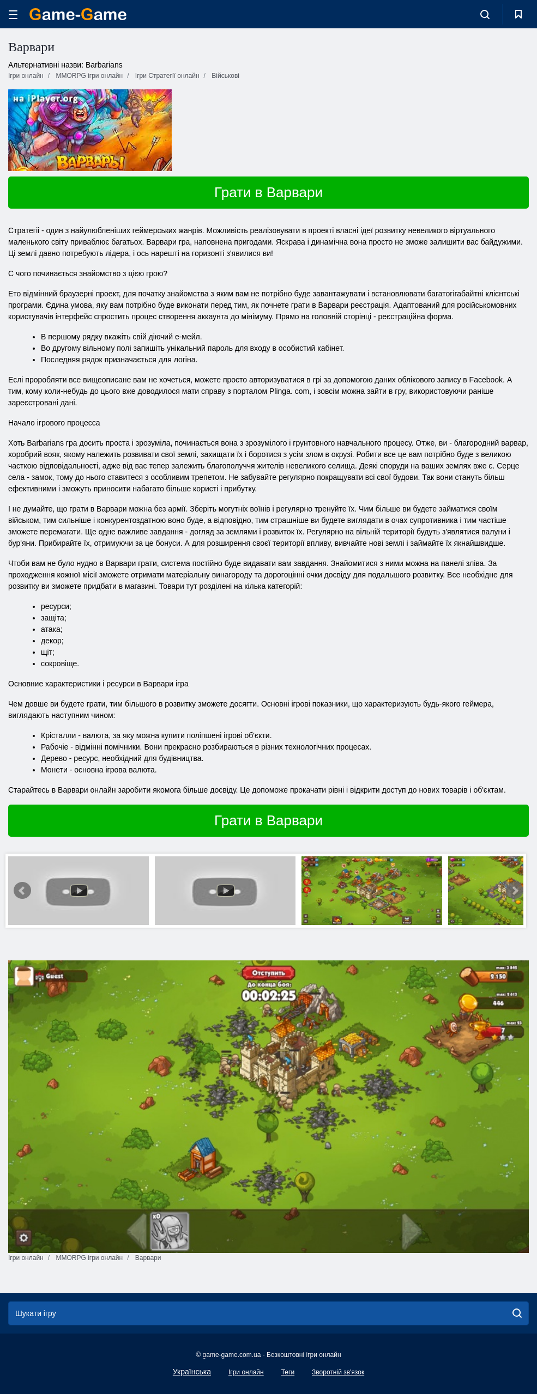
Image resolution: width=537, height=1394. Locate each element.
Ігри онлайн (246, 1372)
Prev (22, 890)
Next (514, 890)
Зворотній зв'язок (338, 1372)
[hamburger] (13, 14)
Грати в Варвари (268, 192)
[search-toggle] (485, 14)
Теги (287, 1372)
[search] (517, 1313)
